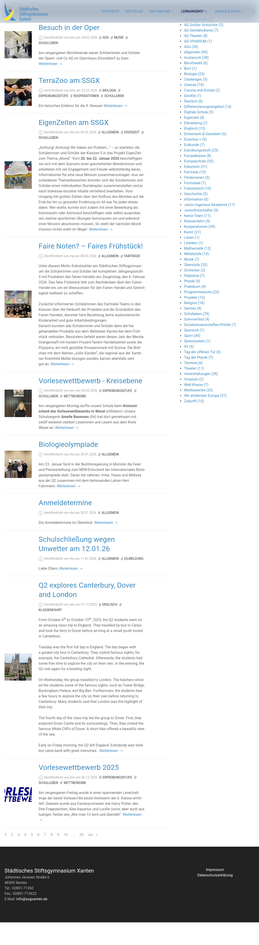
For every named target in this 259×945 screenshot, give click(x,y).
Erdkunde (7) (194, 167)
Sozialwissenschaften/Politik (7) (210, 347)
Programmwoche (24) (201, 315)
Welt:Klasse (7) (196, 407)
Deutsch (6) (193, 124)
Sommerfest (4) (196, 342)
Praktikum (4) (195, 309)
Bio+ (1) (190, 91)
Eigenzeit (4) (194, 140)
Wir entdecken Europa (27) (205, 418)
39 (81, 857)
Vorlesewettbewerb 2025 (79, 790)
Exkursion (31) (195, 189)
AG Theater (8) (196, 58)
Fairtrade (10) (195, 195)
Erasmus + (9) (195, 162)
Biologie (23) (194, 96)
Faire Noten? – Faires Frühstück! (91, 268)
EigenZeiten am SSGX (73, 145)
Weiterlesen (51, 86)
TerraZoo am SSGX (69, 103)
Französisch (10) (197, 211)
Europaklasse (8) (197, 178)
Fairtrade (132, 279)
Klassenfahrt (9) (197, 244)
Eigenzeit (132, 155)
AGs (106, 60)
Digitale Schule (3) (198, 135)
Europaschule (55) (198, 184)
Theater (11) (194, 391)
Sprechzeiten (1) (197, 364)
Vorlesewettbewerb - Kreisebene (90, 403)
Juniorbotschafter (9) (201, 233)
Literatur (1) (193, 266)
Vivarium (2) (194, 402)
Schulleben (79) (196, 336)
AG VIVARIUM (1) (198, 64)
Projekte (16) (194, 320)
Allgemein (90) (196, 75)
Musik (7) (191, 282)
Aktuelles (134, 11)
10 (66, 857)
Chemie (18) (194, 107)
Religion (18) (194, 325)
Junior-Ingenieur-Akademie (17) (209, 227)
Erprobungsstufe (53, 118)
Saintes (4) (192, 331)
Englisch (109, 627)
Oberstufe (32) (195, 287)
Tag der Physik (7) (198, 380)
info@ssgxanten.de (31, 922)
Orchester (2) (194, 293)
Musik (119, 60)
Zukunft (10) (194, 424)
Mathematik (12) (197, 271)
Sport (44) (192, 358)
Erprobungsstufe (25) (201, 173)
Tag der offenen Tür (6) (202, 375)
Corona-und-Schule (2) (202, 113)
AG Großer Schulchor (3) (203, 47)
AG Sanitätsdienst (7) (201, 53)
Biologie (109, 113)
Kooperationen (86, 118)
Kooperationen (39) (199, 249)
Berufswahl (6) (196, 86)
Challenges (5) (195, 102)
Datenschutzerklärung (215, 898)
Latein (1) (191, 260)
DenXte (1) (192, 118)
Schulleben (48, 65)
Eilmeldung (134, 581)
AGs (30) (191, 69)
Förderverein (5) (197, 200)
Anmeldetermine (65, 525)
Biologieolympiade (68, 467)
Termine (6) (193, 385)
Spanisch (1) (194, 353)
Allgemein (110, 155)
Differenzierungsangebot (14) (207, 129)
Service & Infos (229, 11)
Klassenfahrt (50, 632)
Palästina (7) (194, 298)
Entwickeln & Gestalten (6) (205, 156)
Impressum (215, 892)
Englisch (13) (194, 151)
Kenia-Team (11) (197, 238)
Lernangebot (194, 11)
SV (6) (189, 369)
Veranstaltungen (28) (201, 396)
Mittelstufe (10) (196, 276)
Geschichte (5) (196, 216)
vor (93, 857)
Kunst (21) (192, 255)
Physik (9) (192, 304)
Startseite (110, 11)
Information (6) (196, 222)
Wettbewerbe (75, 419)
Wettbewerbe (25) (198, 413)
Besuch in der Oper (69, 50)
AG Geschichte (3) (198, 42)
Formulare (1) (195, 206)
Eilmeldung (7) (195, 146)
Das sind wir (162, 11)
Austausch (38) (196, 80)
